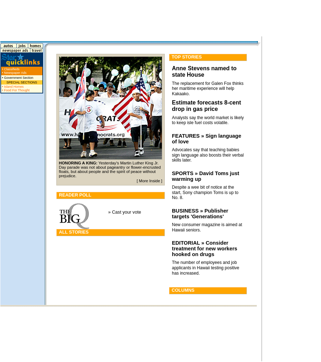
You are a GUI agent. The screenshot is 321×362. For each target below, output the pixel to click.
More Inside (149, 181)
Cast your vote (126, 212)
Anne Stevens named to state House (204, 71)
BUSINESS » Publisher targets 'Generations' (200, 213)
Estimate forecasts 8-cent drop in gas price (206, 106)
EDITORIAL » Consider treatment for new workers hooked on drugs (204, 248)
